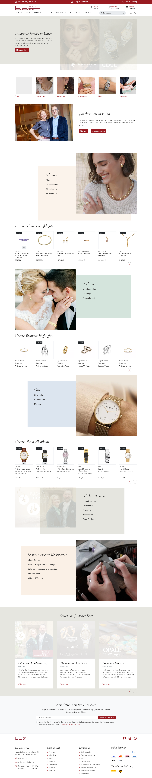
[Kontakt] (109, 7)
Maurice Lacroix (40, 466)
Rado (79, 466)
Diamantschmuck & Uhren (73, 663)
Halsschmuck (40, 96)
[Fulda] (92, 7)
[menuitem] (18, 13)
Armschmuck (82, 96)
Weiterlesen (22, 684)
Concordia (18, 251)
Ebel (99, 466)
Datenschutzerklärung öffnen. (71, 724)
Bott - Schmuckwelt (83, 251)
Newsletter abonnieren (106, 717)
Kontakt (114, 7)
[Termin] (127, 7)
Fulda (96, 7)
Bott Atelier (60, 251)
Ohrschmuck (61, 96)
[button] (124, 13)
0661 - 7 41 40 (22, 758)
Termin (131, 7)
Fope (37, 251)
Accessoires (123, 96)
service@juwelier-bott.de (25, 762)
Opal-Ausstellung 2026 (113, 663)
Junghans (18, 466)
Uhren (100, 96)
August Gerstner (20, 360)
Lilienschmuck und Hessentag (32, 663)
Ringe (17, 96)
